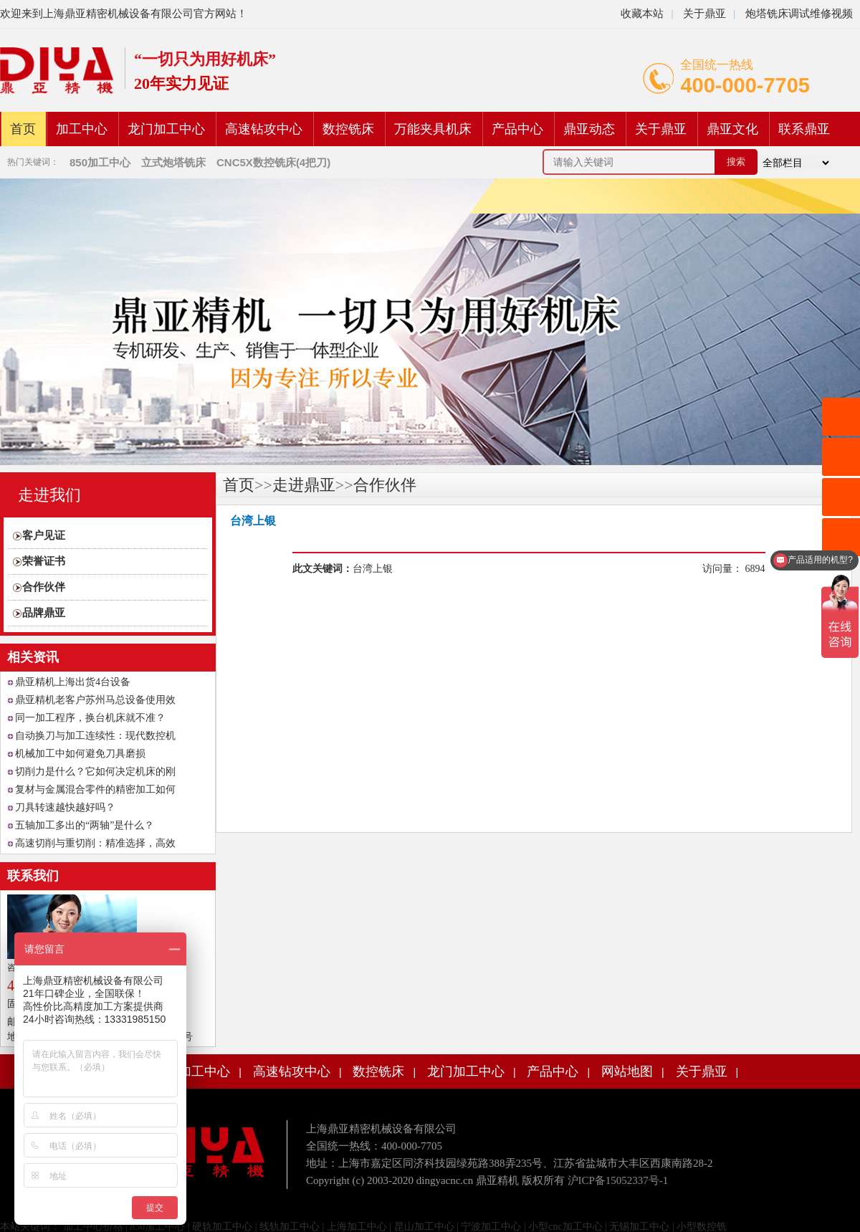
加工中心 (82, 129)
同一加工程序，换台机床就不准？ (90, 717)
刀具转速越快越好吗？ (65, 807)
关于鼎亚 (703, 13)
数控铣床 (348, 129)
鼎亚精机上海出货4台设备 (72, 682)
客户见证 (43, 535)
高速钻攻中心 (263, 129)
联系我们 (33, 876)
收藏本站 (642, 13)
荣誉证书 (43, 561)
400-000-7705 (745, 85)
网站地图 (627, 1071)
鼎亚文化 (732, 129)
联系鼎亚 (804, 129)
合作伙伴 (43, 587)
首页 (23, 129)
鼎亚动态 (589, 129)
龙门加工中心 (166, 129)
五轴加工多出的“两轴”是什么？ (84, 825)
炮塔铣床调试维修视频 (799, 13)
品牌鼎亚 (43, 613)
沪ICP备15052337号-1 (618, 1180)
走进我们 (49, 495)
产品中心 (517, 129)
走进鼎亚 (303, 485)
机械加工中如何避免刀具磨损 (80, 753)
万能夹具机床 (433, 129)
